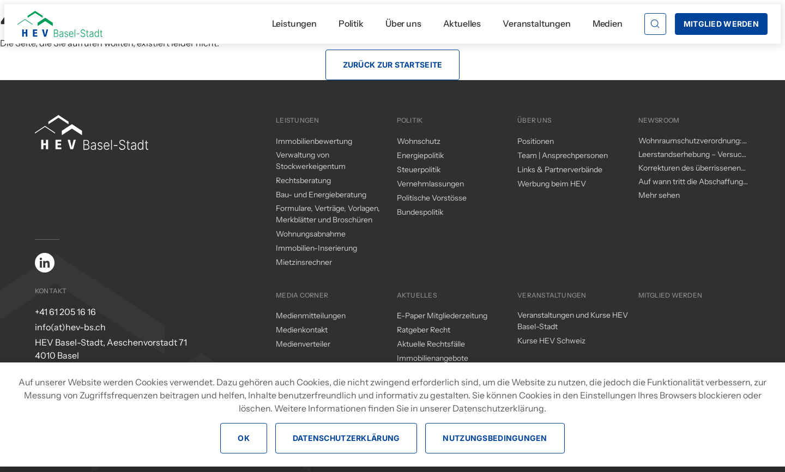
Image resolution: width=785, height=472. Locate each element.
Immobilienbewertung (314, 141)
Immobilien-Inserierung (316, 248)
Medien (608, 23)
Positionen (535, 141)
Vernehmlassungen (430, 184)
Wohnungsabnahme (311, 234)
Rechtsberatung (303, 180)
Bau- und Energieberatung (321, 194)
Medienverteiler (303, 344)
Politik (351, 23)
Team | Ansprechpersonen (562, 155)
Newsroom (659, 120)
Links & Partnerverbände (559, 169)
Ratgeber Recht (423, 330)
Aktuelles (462, 23)
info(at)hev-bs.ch (70, 327)
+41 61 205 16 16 (65, 311)
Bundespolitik (420, 212)
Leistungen (294, 23)
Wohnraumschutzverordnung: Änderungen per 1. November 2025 (690, 141)
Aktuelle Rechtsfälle (431, 344)
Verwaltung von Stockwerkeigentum (311, 160)
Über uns (403, 23)
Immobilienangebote (432, 358)
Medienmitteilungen (311, 315)
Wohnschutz (418, 141)
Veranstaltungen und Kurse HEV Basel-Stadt (572, 320)
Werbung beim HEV (551, 184)
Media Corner (302, 295)
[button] (655, 24)
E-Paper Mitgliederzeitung (442, 315)
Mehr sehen (659, 195)
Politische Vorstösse (432, 198)
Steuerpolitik (418, 169)
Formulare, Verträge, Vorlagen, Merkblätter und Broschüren (328, 214)
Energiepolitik (420, 155)
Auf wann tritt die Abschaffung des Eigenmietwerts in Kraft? (690, 182)
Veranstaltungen (537, 23)
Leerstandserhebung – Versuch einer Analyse (692, 154)
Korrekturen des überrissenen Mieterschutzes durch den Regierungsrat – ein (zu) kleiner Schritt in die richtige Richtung (691, 168)
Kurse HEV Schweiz (551, 341)
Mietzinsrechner (304, 262)
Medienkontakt (302, 330)
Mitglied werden (670, 295)
